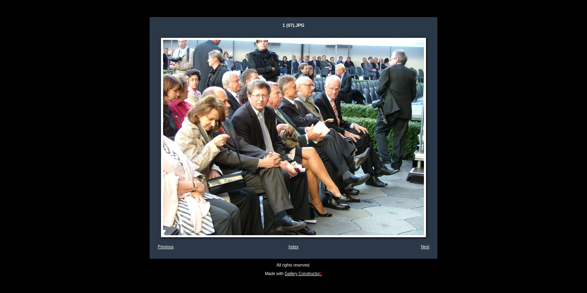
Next (425, 247)
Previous (166, 247)
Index (293, 247)
